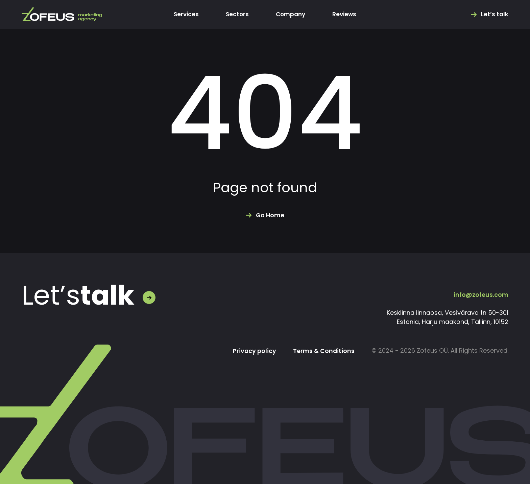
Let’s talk (494, 14)
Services (184, 14)
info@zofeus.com (481, 294)
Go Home (270, 215)
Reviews (346, 14)
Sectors (236, 14)
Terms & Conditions (324, 351)
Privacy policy (254, 351)
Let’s (78, 295)
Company (291, 14)
